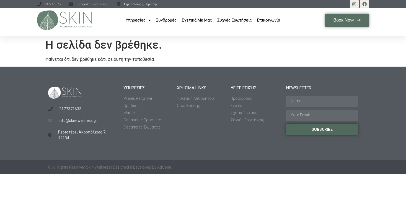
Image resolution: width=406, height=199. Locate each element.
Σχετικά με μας (197, 20)
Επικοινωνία (268, 20)
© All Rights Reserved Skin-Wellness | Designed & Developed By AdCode (109, 167)
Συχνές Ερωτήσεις (234, 20)
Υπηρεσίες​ (138, 20)
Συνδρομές (166, 20)
